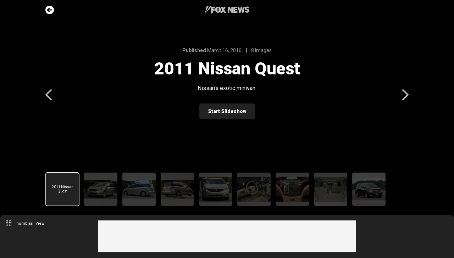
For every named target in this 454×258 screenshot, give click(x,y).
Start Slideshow (227, 111)
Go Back (49, 10)
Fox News (227, 10)
